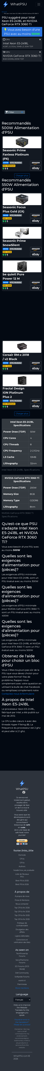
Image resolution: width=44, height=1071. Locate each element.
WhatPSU (14, 4)
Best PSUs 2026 (22, 884)
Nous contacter (22, 904)
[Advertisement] (22, 86)
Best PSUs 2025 (22, 881)
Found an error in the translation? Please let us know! (22, 1022)
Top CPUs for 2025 (22, 915)
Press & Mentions (22, 900)
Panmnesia (22, 984)
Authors (22, 866)
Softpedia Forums (22, 977)
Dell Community (22, 973)
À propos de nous (22, 896)
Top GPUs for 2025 (22, 919)
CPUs (22, 859)
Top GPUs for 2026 (22, 912)
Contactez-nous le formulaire (18, 693)
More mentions (22, 988)
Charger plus (22, 175)
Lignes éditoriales (22, 936)
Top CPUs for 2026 (22, 908)
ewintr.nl (22, 980)
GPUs (22, 863)
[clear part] (40, 39)
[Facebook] (23, 793)
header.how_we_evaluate (23, 870)
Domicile (4, 11)
